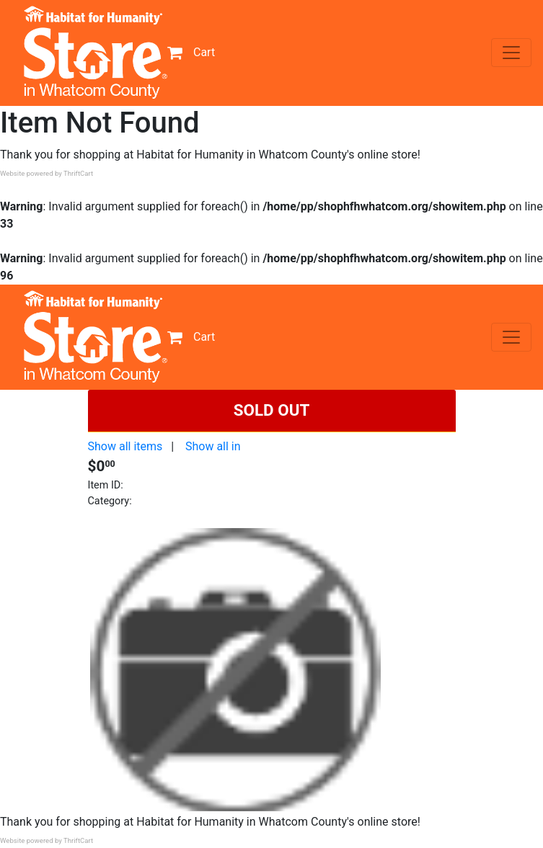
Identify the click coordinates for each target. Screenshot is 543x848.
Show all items (125, 446)
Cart (191, 52)
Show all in (213, 446)
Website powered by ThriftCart (46, 173)
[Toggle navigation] (511, 52)
